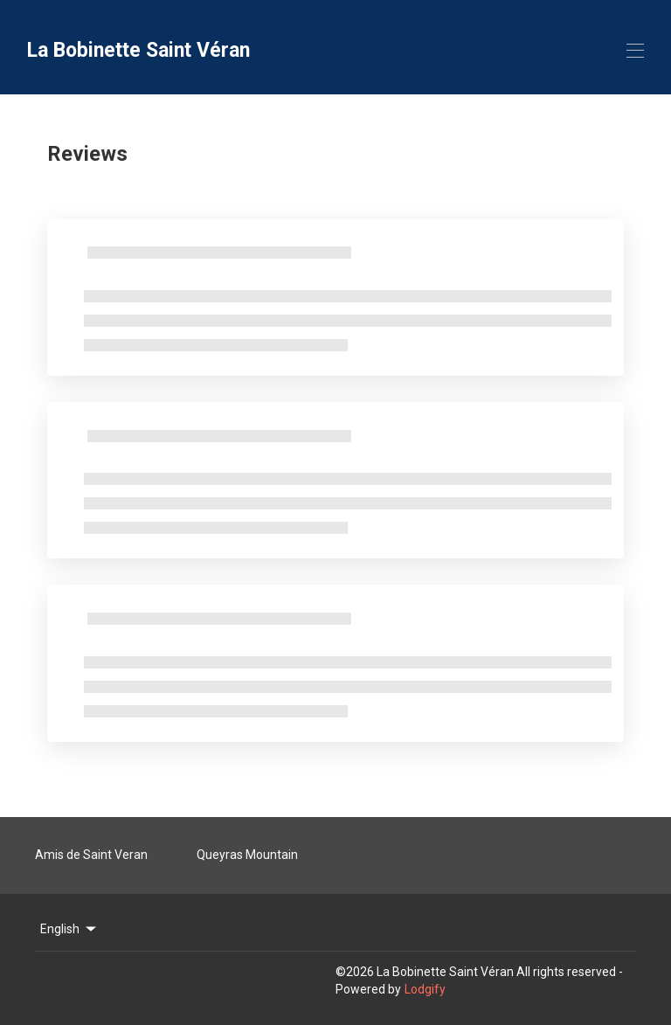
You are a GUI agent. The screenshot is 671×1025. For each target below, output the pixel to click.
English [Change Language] (69, 929)
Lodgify (425, 989)
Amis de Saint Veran (91, 855)
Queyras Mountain (247, 855)
